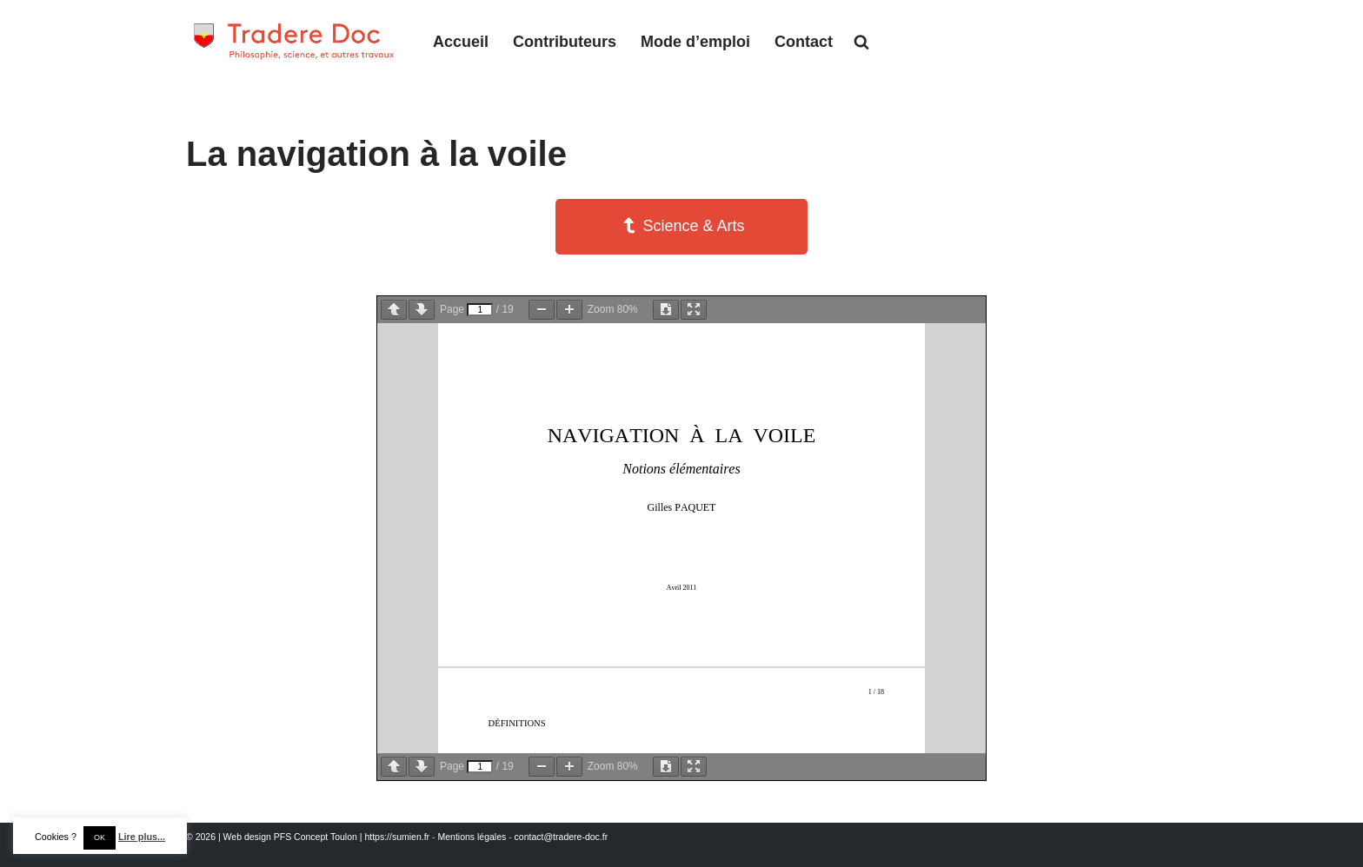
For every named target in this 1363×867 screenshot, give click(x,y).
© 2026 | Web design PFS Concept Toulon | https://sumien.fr (307, 836)
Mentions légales (471, 836)
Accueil (461, 41)
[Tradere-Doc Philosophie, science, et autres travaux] (294, 41)
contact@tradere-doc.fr (561, 836)
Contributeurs (564, 41)
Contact (804, 41)
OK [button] (99, 837)
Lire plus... (141, 836)
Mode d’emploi (695, 41)
